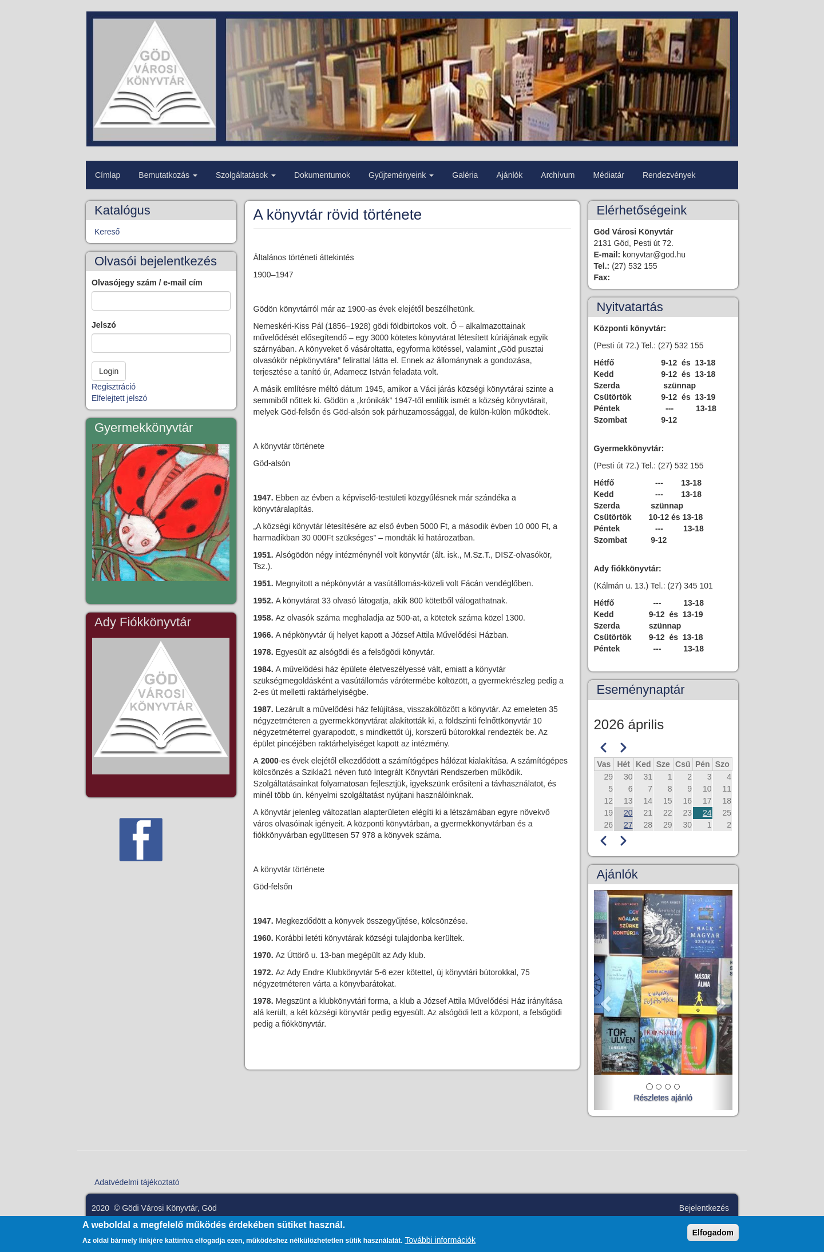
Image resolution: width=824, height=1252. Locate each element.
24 (707, 812)
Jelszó (104, 324)
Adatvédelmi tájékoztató (137, 1182)
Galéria (465, 175)
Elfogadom (713, 1234)
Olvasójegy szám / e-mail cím (147, 282)
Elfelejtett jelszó (119, 398)
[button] (604, 1000)
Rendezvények (669, 175)
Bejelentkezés (704, 1208)
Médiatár (608, 175)
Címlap (107, 175)
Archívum (558, 175)
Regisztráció (114, 386)
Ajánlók (509, 175)
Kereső (107, 231)
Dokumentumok (322, 175)
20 (628, 812)
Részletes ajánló (662, 1097)
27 (628, 824)
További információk (440, 1241)
